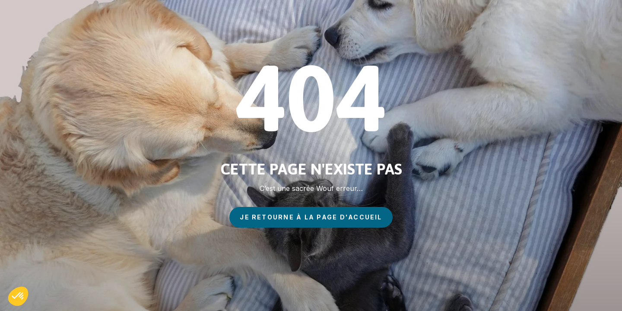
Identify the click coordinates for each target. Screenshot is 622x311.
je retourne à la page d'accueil (311, 217)
